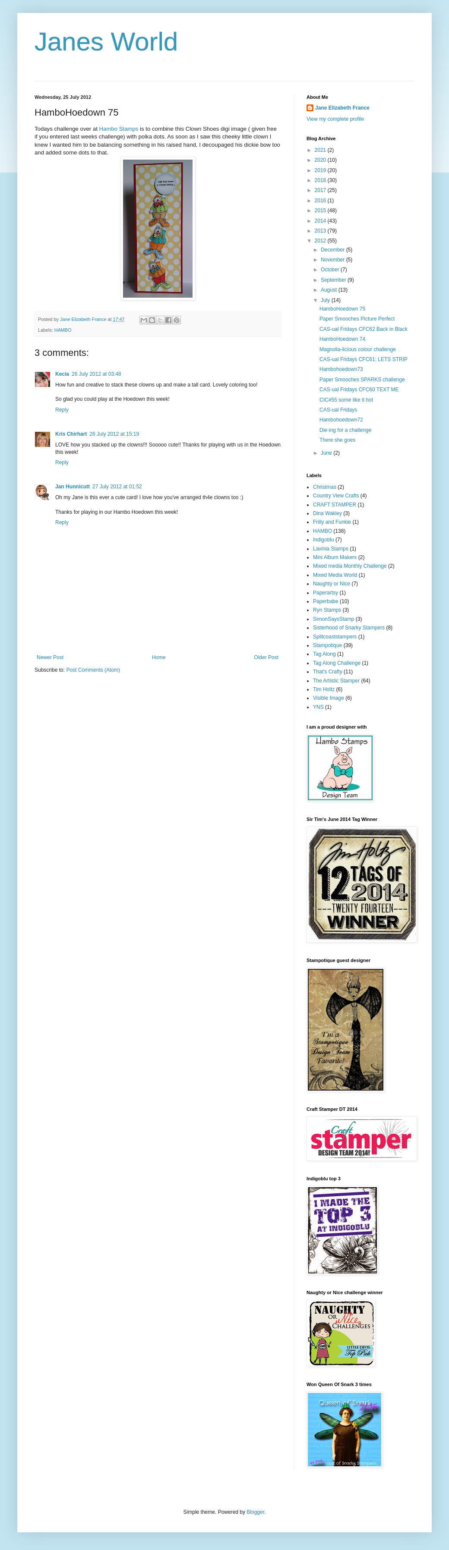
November (333, 260)
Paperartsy (325, 593)
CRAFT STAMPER (334, 505)
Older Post (266, 657)
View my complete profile (335, 119)
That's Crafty (327, 672)
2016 (321, 201)
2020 (321, 160)
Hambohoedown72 (341, 420)
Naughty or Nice (331, 584)
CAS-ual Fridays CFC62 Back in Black (363, 329)
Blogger (255, 1512)
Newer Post (50, 657)
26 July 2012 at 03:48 (96, 374)
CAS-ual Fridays (338, 410)
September (334, 280)
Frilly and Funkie (332, 522)
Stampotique (327, 645)
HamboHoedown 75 (342, 309)
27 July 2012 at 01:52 (117, 487)
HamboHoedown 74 (342, 339)
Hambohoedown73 (341, 369)
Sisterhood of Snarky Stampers (349, 628)
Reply (62, 410)
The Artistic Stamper (336, 681)
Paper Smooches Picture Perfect (357, 319)
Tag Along (324, 654)
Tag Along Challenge (336, 663)
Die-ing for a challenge (345, 430)
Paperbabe (325, 601)
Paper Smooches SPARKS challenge (362, 380)
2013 (321, 231)
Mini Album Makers (335, 557)
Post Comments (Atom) (93, 670)
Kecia (62, 374)
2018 (321, 180)
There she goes (337, 440)
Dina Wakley (327, 513)
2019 (321, 170)
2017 (321, 190)
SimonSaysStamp (333, 619)
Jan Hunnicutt (72, 487)
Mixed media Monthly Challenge (350, 566)
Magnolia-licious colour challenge (357, 349)
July (326, 300)
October (331, 270)
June (327, 453)
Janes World (106, 41)
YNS (318, 707)
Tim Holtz (324, 689)
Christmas (324, 487)
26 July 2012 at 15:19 (114, 434)
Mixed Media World (335, 575)
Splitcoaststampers (335, 637)
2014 (321, 221)
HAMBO (63, 330)
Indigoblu (323, 540)
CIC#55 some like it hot (346, 400)
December (333, 250)
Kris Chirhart (71, 434)
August (329, 290)
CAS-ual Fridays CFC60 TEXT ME (359, 390)
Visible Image (328, 698)
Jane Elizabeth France (342, 108)
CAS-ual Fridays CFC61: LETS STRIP (363, 359)
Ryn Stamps (327, 610)
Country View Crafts (336, 496)
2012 (321, 241)
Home (159, 657)
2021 (321, 150)
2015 (321, 211)
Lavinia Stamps (330, 549)
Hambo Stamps (119, 129)
